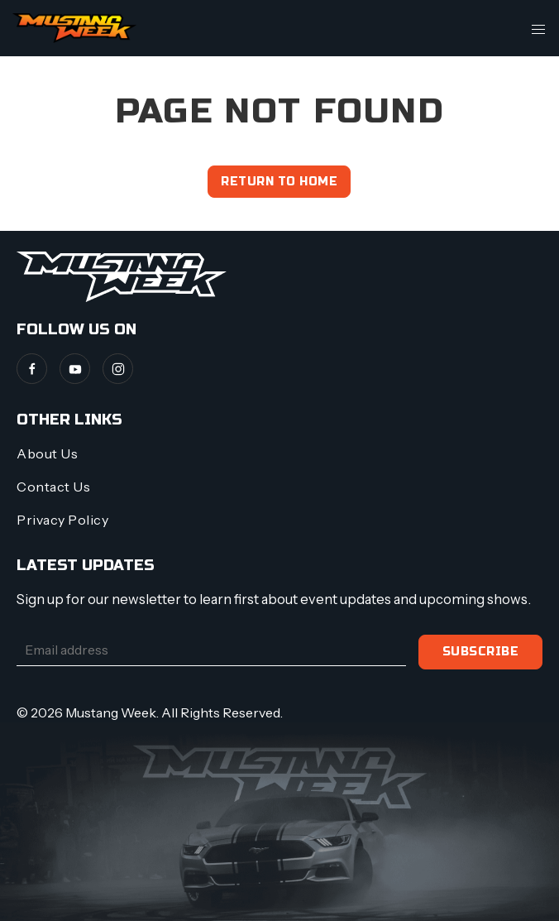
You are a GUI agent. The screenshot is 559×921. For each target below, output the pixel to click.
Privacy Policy (62, 519)
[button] (538, 28)
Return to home (279, 182)
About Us (47, 453)
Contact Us (53, 486)
